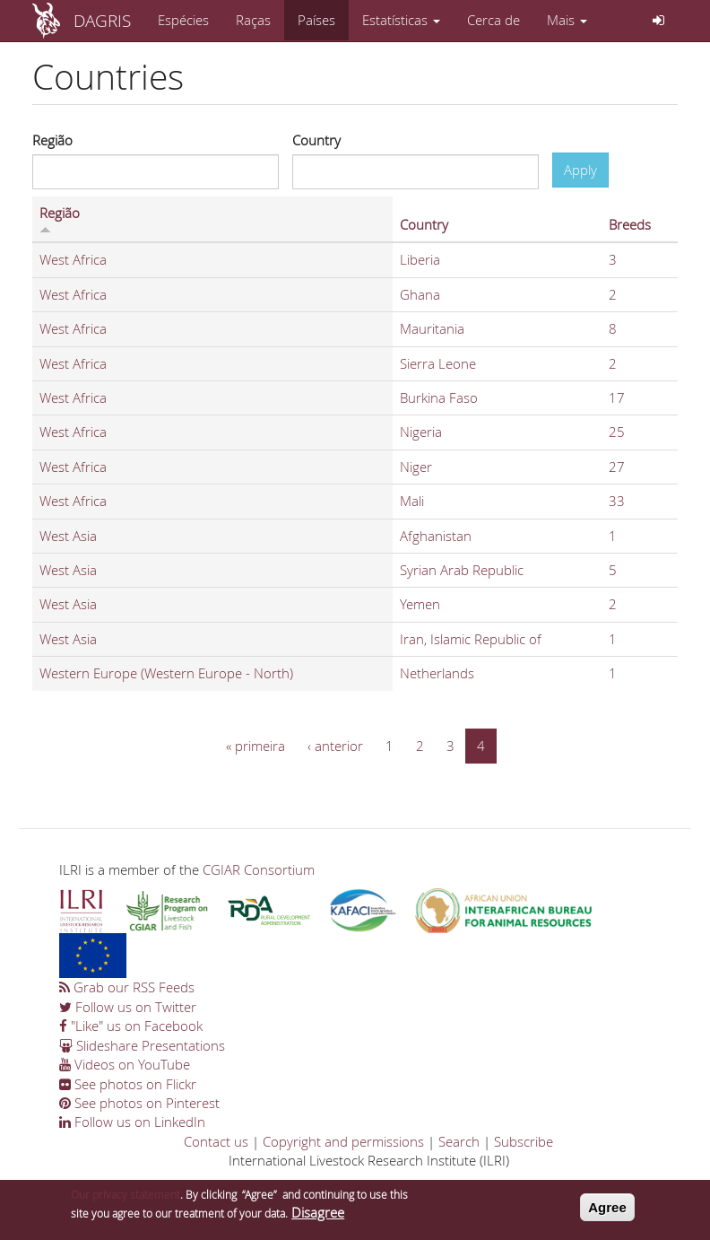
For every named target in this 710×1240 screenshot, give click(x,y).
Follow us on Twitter (127, 1007)
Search (459, 1141)
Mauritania (432, 328)
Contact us (216, 1141)
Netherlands (437, 673)
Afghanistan (436, 536)
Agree (607, 1213)
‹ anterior (335, 746)
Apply (580, 170)
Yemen (420, 604)
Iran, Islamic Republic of (470, 639)
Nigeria (421, 432)
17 (617, 397)
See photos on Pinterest (139, 1103)
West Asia (68, 536)
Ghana (420, 294)
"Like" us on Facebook (131, 1026)
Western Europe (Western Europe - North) (166, 673)
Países (316, 20)
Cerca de (493, 20)
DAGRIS (102, 20)
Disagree (317, 1218)
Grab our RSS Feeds (127, 987)
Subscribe (523, 1141)
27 (617, 467)
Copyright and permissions (343, 1141)
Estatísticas (401, 20)
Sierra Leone (438, 363)
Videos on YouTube (124, 1064)
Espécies (183, 20)
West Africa (73, 259)
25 (617, 432)
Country (316, 140)
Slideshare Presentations (142, 1045)
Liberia (420, 259)
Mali (412, 501)
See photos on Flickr (127, 1084)
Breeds (630, 224)
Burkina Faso (439, 397)
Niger (416, 467)
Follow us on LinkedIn (132, 1122)
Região (52, 140)
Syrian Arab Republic (462, 570)
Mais (567, 20)
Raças (253, 20)
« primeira (255, 746)
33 (617, 501)
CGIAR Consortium (259, 869)
